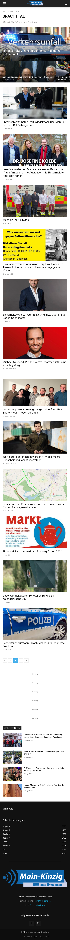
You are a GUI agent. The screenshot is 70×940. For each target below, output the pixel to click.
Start (4, 11)
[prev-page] (5, 660)
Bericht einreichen (37, 905)
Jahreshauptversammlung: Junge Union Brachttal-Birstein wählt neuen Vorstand (32, 411)
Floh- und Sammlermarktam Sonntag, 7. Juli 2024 (32, 551)
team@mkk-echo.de (42, 901)
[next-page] (26, 660)
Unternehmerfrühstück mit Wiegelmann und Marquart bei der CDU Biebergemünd (34, 123)
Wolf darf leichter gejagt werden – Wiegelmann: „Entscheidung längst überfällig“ (31, 458)
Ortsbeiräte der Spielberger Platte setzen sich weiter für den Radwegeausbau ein (34, 506)
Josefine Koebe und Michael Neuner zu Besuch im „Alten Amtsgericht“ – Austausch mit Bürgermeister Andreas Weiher (34, 172)
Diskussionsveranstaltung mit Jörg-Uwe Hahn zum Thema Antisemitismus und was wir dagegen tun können (33, 267)
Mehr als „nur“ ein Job (16, 219)
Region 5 (11, 11)
